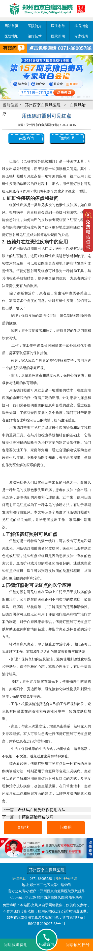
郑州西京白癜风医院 (43, 105)
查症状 (23, 827)
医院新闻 (58, 36)
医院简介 (35, 26)
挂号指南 (81, 26)
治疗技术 (35, 36)
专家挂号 (81, 36)
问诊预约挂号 (78, 945)
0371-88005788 (41, 879)
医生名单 (58, 26)
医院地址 (11, 36)
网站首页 (11, 26)
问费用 (66, 827)
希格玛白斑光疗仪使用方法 (41, 810)
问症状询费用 (16, 945)
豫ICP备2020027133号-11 (46, 924)
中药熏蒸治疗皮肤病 (36, 817)
